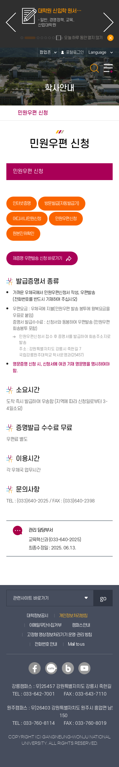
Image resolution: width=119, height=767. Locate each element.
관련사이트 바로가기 (31, 598)
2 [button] (34, 38)
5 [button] (45, 38)
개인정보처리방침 (73, 615)
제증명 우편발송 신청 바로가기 (37, 258)
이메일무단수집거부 (45, 625)
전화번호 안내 (46, 644)
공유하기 (111, 113)
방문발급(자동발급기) (61, 203)
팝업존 (45, 52)
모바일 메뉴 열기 (108, 68)
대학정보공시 (37, 615)
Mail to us (76, 644)
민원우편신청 (65, 218)
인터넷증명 (21, 203)
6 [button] (49, 38)
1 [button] (26, 38)
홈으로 (7, 113)
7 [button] (53, 38)
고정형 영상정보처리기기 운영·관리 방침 (59, 634)
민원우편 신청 (28, 171)
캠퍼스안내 (81, 625)
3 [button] (38, 38)
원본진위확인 (23, 233)
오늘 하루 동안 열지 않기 (83, 38)
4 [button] (42, 38)
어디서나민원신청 (27, 218)
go (103, 598)
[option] (59, 18)
